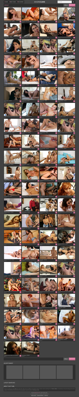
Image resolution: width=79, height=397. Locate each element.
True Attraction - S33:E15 (62, 148)
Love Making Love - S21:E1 (62, 21)
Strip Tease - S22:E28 (25, 355)
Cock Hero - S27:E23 (43, 259)
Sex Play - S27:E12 (61, 228)
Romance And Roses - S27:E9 (9, 132)
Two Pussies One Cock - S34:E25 (27, 68)
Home (6, 1)
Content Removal (40, 395)
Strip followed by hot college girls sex (10, 243)
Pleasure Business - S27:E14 (27, 37)
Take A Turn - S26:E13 (43, 275)
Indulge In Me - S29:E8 (61, 307)
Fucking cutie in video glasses (45, 243)
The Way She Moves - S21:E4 (63, 243)
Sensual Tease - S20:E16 (8, 37)
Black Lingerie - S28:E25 (44, 84)
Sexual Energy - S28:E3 (44, 132)
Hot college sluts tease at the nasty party (29, 339)
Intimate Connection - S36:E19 (9, 21)
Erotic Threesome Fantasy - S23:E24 (28, 148)
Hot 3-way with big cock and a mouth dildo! (65, 212)
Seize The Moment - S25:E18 (63, 180)
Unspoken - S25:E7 (7, 275)
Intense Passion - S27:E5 (62, 100)
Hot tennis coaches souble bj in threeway (65, 132)
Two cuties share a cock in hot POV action (11, 307)
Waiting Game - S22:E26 (62, 53)
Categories (20, 1)
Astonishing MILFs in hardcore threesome (11, 339)
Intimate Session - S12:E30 (8, 212)
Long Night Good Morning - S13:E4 (45, 323)
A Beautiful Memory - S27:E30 (9, 180)
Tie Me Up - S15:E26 (25, 84)
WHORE (39, 2)
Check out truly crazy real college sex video (29, 291)
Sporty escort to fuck (61, 68)
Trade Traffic (33, 395)
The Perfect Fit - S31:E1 (8, 196)
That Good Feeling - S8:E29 (8, 164)
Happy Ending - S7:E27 (26, 53)
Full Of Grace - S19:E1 (43, 100)
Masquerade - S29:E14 (8, 100)
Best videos (13, 1)
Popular (72, 5)
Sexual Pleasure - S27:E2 (26, 275)
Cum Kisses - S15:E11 (43, 68)
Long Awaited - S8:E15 (26, 100)
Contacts (46, 395)
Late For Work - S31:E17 (62, 116)
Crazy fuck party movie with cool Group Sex (29, 307)
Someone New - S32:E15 (44, 212)
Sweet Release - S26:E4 (62, 259)
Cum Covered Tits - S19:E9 (44, 37)
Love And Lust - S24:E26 (26, 132)
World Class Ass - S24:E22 (62, 339)
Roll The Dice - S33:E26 (44, 228)
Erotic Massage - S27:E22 (44, 148)
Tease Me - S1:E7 (43, 21)
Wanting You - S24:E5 (25, 164)
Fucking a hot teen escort (62, 323)
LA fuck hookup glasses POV (27, 116)
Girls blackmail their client (44, 53)
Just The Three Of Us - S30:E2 (63, 84)
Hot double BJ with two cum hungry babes (11, 228)
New (66, 5)
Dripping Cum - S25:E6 (8, 53)
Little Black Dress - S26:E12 (8, 84)
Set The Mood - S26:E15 (26, 212)
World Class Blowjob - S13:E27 (9, 259)
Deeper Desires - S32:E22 (44, 164)
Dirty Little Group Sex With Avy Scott (64, 37)
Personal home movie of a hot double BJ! (29, 323)
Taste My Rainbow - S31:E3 (26, 196)
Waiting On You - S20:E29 (26, 228)
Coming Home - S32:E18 (62, 164)
